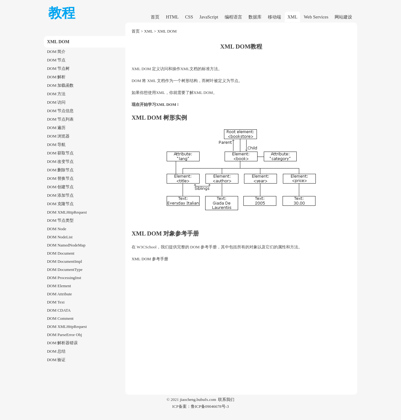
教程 (61, 13)
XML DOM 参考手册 (150, 259)
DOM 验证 (56, 359)
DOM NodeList (60, 237)
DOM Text (56, 302)
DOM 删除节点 (60, 170)
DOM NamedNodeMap (66, 245)
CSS (189, 16)
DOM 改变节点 (60, 161)
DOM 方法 (56, 93)
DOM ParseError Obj (64, 334)
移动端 (274, 16)
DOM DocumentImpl (64, 261)
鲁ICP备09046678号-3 (210, 406)
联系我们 (226, 399)
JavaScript (209, 16)
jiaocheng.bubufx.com (198, 399)
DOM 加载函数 (60, 85)
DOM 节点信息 (60, 110)
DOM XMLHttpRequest (67, 212)
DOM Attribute (59, 294)
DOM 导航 (56, 144)
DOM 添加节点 (60, 195)
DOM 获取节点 (60, 153)
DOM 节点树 (58, 68)
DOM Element (59, 285)
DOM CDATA (59, 310)
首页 (155, 16)
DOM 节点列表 (60, 119)
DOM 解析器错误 (62, 342)
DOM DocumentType (64, 269)
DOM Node (56, 228)
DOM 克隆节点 (60, 203)
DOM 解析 (56, 77)
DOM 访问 (56, 102)
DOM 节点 (56, 60)
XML (292, 16)
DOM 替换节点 (60, 178)
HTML (172, 16)
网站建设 (343, 16)
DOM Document (60, 253)
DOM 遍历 (56, 127)
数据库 (255, 16)
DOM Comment (60, 318)
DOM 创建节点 (60, 186)
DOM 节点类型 (60, 220)
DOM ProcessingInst (64, 277)
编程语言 (233, 16)
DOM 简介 (56, 51)
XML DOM (167, 31)
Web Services (316, 16)
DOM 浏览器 (58, 136)
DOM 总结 (56, 351)
